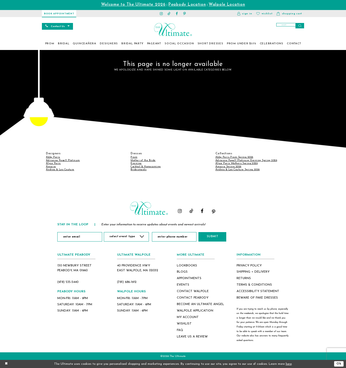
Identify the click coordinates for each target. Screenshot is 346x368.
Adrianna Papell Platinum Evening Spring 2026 (246, 160)
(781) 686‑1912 (127, 282)
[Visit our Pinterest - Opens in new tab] (185, 13)
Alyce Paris (53, 163)
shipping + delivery (253, 271)
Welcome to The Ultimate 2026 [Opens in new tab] (133, 5)
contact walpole (193, 291)
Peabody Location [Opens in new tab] (187, 5)
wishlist (184, 323)
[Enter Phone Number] (175, 237)
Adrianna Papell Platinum (63, 160)
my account (188, 317)
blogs (182, 271)
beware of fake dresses (257, 297)
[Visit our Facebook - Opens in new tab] (177, 13)
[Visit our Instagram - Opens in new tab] (161, 13)
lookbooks (187, 265)
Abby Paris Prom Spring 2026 (234, 157)
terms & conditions (254, 284)
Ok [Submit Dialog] (339, 363)
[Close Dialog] (6, 363)
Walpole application (195, 310)
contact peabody (192, 297)
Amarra (51, 166)
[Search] (290, 25)
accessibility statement (258, 291)
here (289, 364)
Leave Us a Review (192, 336)
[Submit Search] (299, 25)
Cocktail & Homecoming (146, 166)
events (183, 284)
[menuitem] (49, 44)
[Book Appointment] (59, 13)
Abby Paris (53, 157)
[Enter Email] (79, 237)
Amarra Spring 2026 (228, 166)
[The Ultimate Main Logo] (173, 29)
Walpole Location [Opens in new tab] (227, 5)
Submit (215, 236)
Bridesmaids (139, 169)
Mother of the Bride (143, 160)
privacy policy (249, 265)
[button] (244, 13)
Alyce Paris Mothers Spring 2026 (236, 163)
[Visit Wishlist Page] (264, 13)
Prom (134, 157)
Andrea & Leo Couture (60, 169)
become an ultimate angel (200, 304)
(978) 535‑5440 (67, 282)
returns (244, 278)
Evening (136, 163)
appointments (189, 278)
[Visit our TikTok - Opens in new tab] (169, 13)
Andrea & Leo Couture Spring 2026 (237, 169)
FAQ (180, 330)
